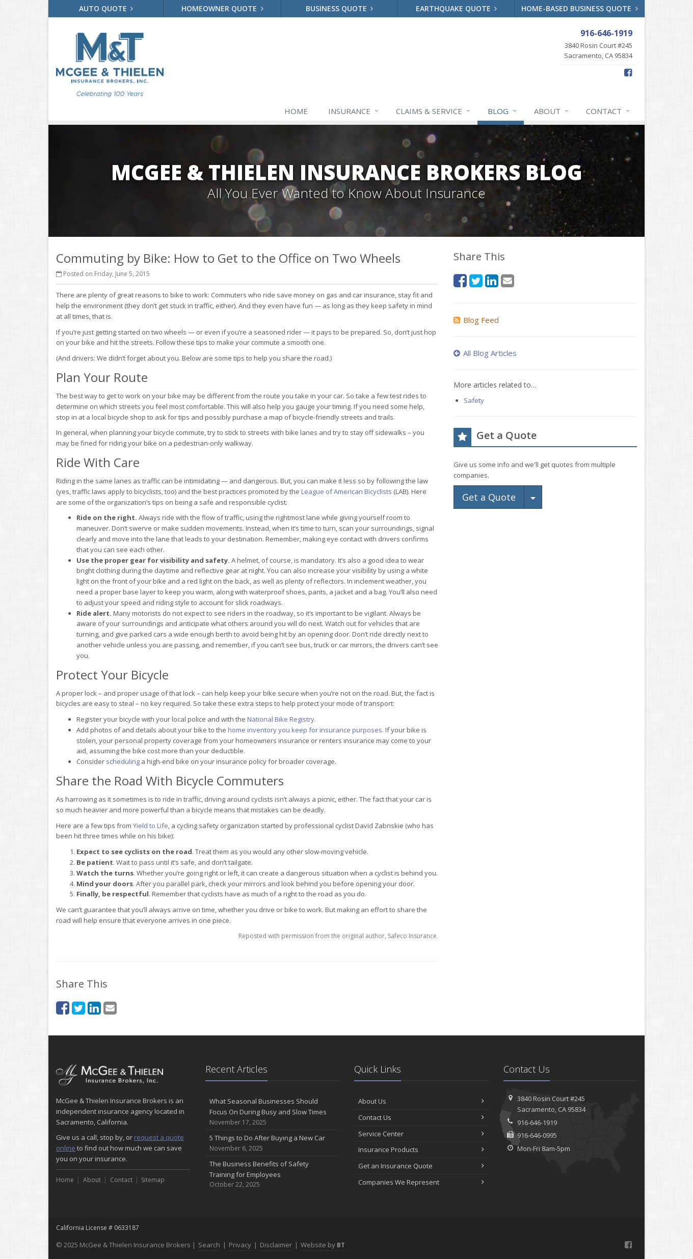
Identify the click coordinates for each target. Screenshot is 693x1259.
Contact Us (421, 1117)
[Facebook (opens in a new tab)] (628, 72)
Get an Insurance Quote (421, 1165)
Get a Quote (489, 497)
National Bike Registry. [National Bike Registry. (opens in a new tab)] (281, 719)
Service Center (421, 1133)
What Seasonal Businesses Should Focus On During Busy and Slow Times (272, 1112)
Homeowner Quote (222, 8)
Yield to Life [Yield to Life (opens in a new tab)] (150, 825)
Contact (608, 111)
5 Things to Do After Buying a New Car (272, 1143)
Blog (503, 111)
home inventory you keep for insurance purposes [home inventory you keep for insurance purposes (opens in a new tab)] (305, 729)
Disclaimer (276, 1244)
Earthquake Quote (456, 8)
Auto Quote (106, 8)
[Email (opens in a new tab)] (110, 1007)
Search (209, 1244)
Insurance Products (421, 1149)
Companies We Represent (421, 1182)
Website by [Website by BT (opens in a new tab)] (323, 1244)
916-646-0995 (537, 1135)
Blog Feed (476, 320)
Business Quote (340, 8)
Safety (474, 400)
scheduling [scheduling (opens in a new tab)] (123, 761)
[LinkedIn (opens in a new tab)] (94, 1007)
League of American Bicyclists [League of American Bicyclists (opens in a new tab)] (346, 491)
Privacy (240, 1244)
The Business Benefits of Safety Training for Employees (272, 1174)
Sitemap (153, 1179)
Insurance (354, 111)
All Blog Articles (485, 353)
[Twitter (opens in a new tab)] (78, 1007)
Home (296, 111)
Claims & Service (433, 111)
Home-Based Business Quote (579, 8)
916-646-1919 (537, 1122)
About (552, 111)
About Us (421, 1101)
